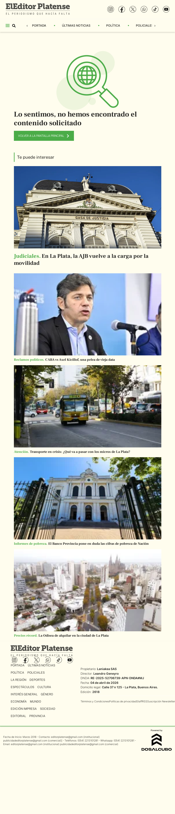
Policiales (144, 25)
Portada (39, 25)
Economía (19, 701)
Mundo (35, 701)
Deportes (37, 679)
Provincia (37, 716)
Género (47, 694)
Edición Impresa (24, 708)
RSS (144, 701)
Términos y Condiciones (95, 701)
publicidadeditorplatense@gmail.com (25, 740)
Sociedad (47, 708)
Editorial (18, 716)
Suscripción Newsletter (161, 701)
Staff (139, 701)
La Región (18, 679)
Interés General (24, 694)
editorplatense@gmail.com (67, 736)
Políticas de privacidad (122, 701)
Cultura (44, 687)
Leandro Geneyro (106, 673)
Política (113, 25)
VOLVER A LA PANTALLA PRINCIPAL (44, 136)
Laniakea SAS (107, 669)
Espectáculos (22, 687)
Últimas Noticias (76, 25)
